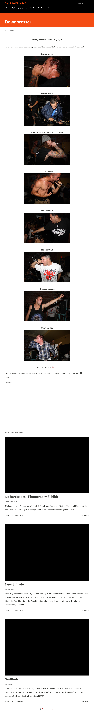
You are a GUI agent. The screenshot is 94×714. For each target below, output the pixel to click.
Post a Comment (17, 515)
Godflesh (11, 679)
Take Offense (73, 374)
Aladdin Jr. (14, 374)
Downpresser (36, 374)
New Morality (57, 374)
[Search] (80, 3)
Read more (85, 515)
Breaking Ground (24, 374)
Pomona (65, 374)
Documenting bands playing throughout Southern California (23, 8)
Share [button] (7, 377)
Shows (49, 8)
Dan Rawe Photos (15, 3)
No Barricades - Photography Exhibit (31, 497)
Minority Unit (46, 374)
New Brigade (14, 584)
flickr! (54, 367)
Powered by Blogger (47, 709)
